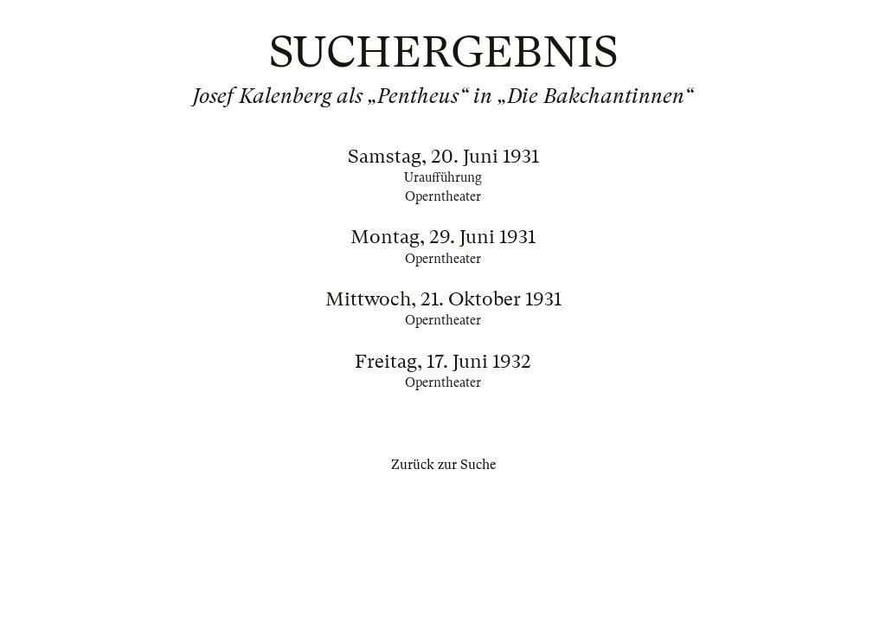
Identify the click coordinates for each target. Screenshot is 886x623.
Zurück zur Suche (443, 464)
